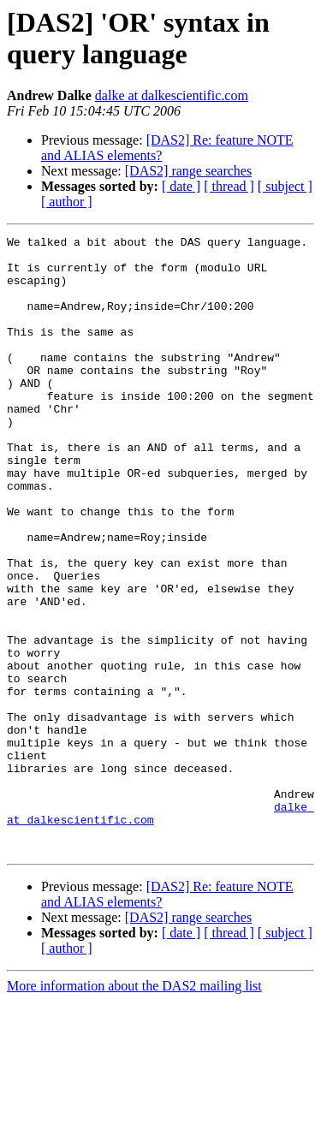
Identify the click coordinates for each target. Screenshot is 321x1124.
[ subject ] (285, 186)
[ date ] (181, 186)
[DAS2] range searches (188, 171)
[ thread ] (229, 186)
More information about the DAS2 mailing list (134, 1109)
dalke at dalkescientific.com (171, 95)
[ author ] (66, 201)
